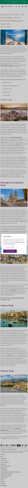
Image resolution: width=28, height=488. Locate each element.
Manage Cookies (10, 247)
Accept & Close (10, 251)
